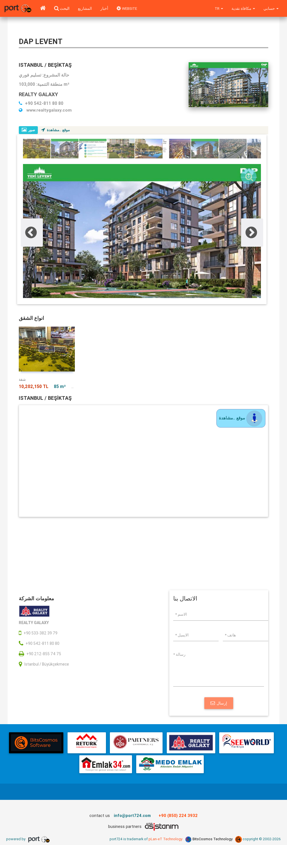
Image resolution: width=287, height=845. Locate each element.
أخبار (104, 8)
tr (218, 8)
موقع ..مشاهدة (55, 129)
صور (28, 129)
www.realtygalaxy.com (45, 109)
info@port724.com (132, 815)
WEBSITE (127, 8)
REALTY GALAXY (39, 94)
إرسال (218, 703)
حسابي (271, 8)
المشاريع (85, 8)
